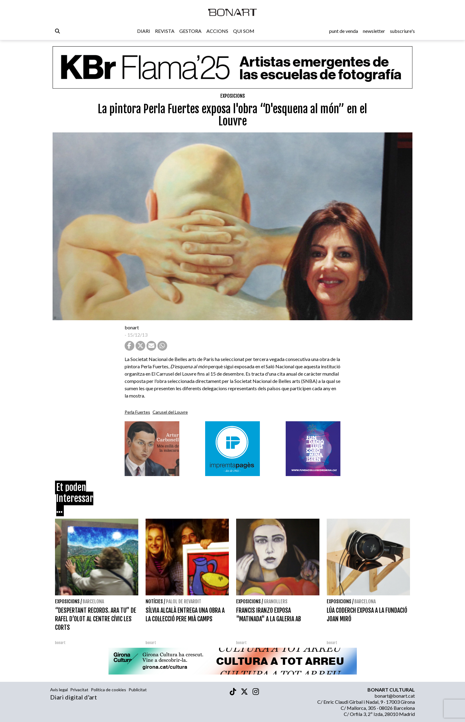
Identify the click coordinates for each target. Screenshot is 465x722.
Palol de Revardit (183, 601)
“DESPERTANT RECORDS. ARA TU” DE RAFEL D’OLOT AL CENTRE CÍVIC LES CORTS (95, 619)
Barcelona (93, 601)
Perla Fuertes (137, 412)
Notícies (154, 601)
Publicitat (138, 689)
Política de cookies (108, 689)
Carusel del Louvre (170, 412)
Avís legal (59, 689)
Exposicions (232, 96)
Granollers (276, 601)
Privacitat (79, 689)
